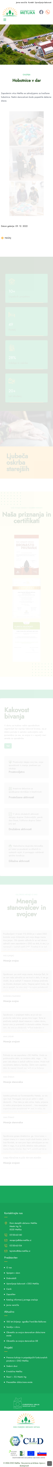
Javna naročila (21, 2)
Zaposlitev (10, 1294)
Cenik (8, 1289)
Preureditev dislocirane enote (19, 1382)
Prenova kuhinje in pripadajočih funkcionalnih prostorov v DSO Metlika (26, 1359)
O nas (9, 1267)
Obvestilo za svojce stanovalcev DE (22, 1340)
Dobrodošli (11, 1278)
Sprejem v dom (13, 1272)
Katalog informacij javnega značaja (22, 1299)
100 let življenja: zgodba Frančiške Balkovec (26, 1321)
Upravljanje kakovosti (43, 2)
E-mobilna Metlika (14, 1371)
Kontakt (31, 2)
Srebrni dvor (11, 1366)
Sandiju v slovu (13, 1327)
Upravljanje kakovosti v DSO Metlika (22, 1283)
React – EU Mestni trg (16, 1376)
